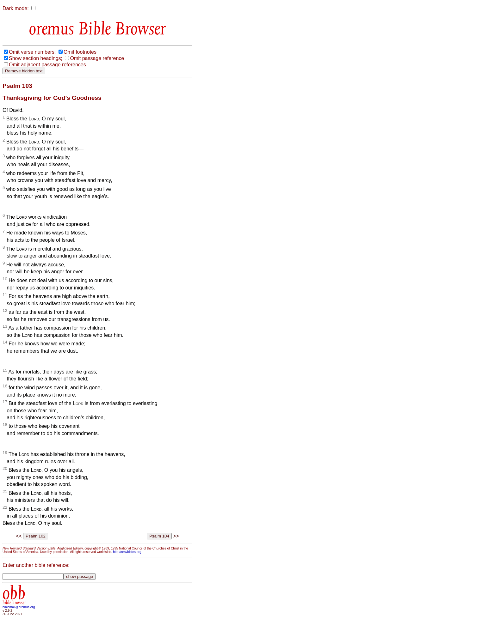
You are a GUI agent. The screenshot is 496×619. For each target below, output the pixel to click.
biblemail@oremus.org (19, 607)
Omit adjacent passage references (47, 64)
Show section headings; (35, 58)
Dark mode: (16, 8)
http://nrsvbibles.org (127, 552)
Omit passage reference (97, 58)
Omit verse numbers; (32, 52)
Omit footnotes (80, 52)
